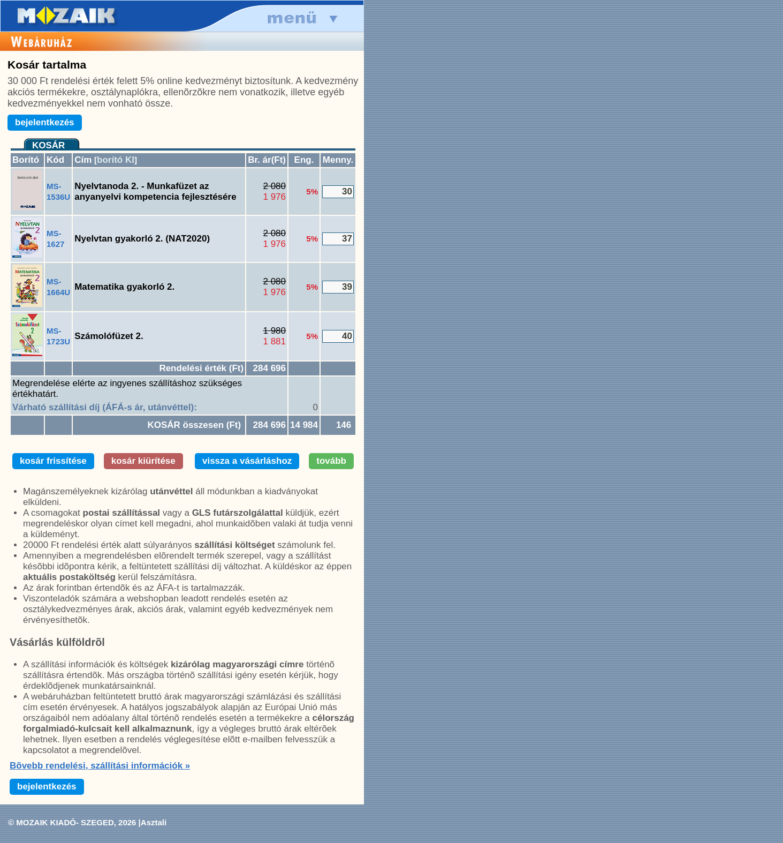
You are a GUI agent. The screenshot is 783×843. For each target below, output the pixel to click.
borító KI (115, 160)
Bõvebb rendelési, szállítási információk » (100, 766)
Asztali (153, 822)
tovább (331, 461)
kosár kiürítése (143, 461)
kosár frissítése (53, 461)
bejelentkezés (44, 122)
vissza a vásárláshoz (247, 461)
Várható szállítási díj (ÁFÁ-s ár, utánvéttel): (104, 407)
